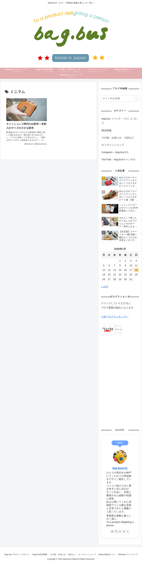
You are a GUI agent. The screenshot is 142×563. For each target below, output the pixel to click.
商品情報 (106, 130)
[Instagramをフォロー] (116, 531)
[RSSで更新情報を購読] (128, 531)
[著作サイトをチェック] (112, 531)
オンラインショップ (113, 144)
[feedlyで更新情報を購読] (124, 531)
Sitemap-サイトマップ (128, 554)
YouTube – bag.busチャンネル (118, 159)
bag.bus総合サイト (107, 554)
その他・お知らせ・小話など (118, 137)
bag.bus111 (120, 468)
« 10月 (104, 286)
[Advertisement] (120, 380)
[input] (120, 98)
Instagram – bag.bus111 (115, 152)
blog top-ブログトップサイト (16, 554)
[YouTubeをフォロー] (120, 531)
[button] (136, 98)
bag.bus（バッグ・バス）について (120, 120)
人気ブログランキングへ (114, 316)
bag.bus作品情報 (39, 554)
